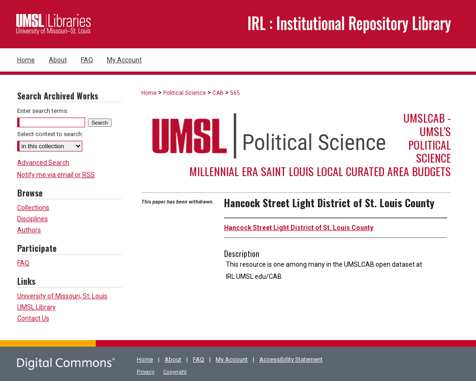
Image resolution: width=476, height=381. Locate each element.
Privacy (145, 372)
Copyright (174, 372)
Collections (33, 207)
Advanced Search (43, 162)
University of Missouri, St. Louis (62, 296)
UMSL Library (36, 307)
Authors (29, 230)
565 (235, 93)
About (173, 359)
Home (149, 93)
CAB (218, 93)
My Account (232, 359)
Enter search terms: (42, 110)
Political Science (184, 93)
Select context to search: (50, 134)
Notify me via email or (56, 174)
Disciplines (32, 219)
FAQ (23, 263)
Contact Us (33, 318)
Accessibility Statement (291, 359)
